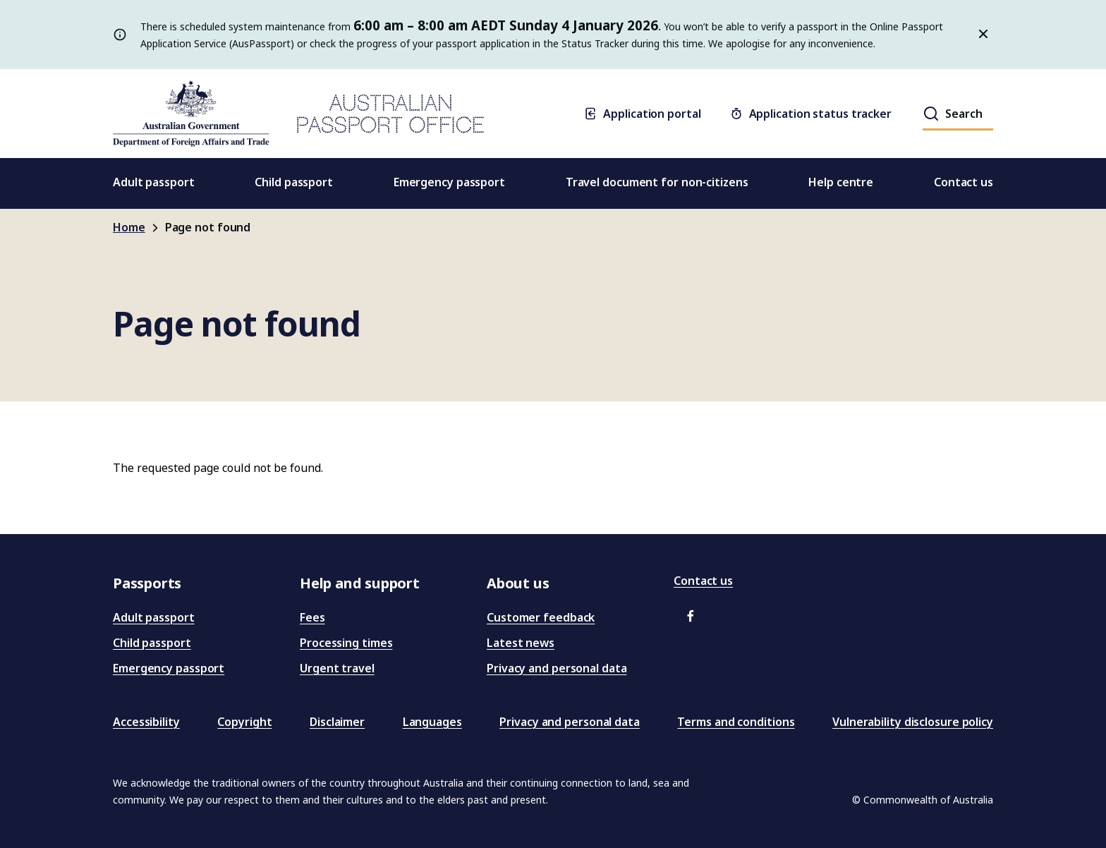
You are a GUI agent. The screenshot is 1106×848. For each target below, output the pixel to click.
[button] (690, 616)
